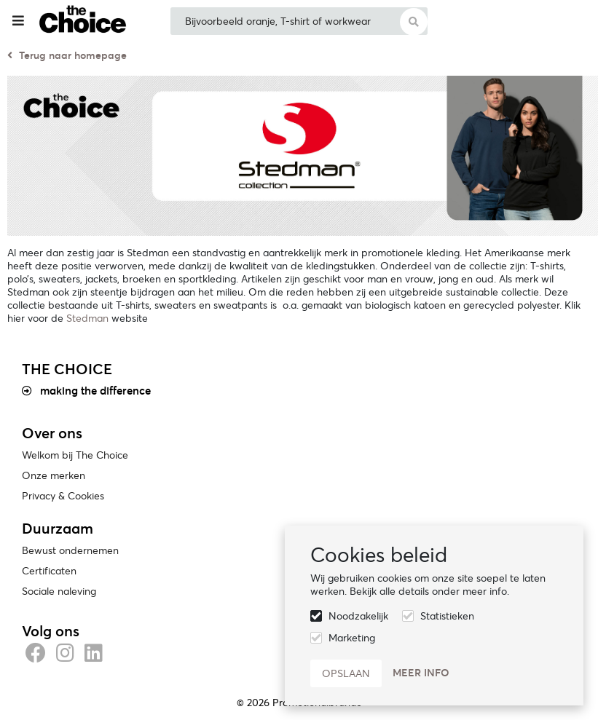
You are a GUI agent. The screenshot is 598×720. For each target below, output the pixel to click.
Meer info (421, 672)
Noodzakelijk (358, 615)
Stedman (87, 318)
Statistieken (447, 615)
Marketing (351, 637)
